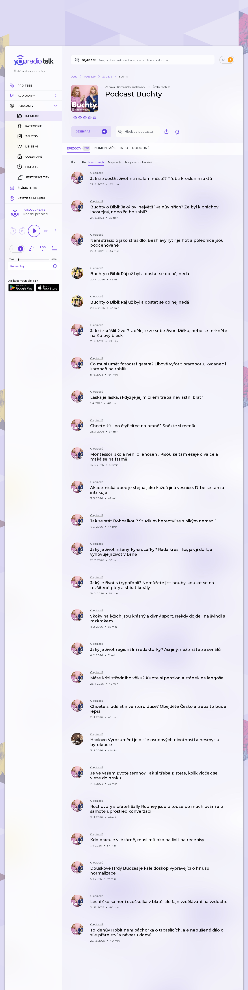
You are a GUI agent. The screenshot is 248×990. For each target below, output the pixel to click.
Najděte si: (89, 60)
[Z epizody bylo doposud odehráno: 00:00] (12, 187)
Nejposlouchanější (139, 162)
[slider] (18, 187)
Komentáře (105, 148)
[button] (33, 96)
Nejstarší (114, 162)
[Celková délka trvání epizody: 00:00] (55, 187)
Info (124, 148)
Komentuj (33, 194)
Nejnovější (96, 162)
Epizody (78, 148)
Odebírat (91, 131)
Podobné (141, 148)
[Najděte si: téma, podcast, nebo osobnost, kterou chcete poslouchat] (142, 59)
